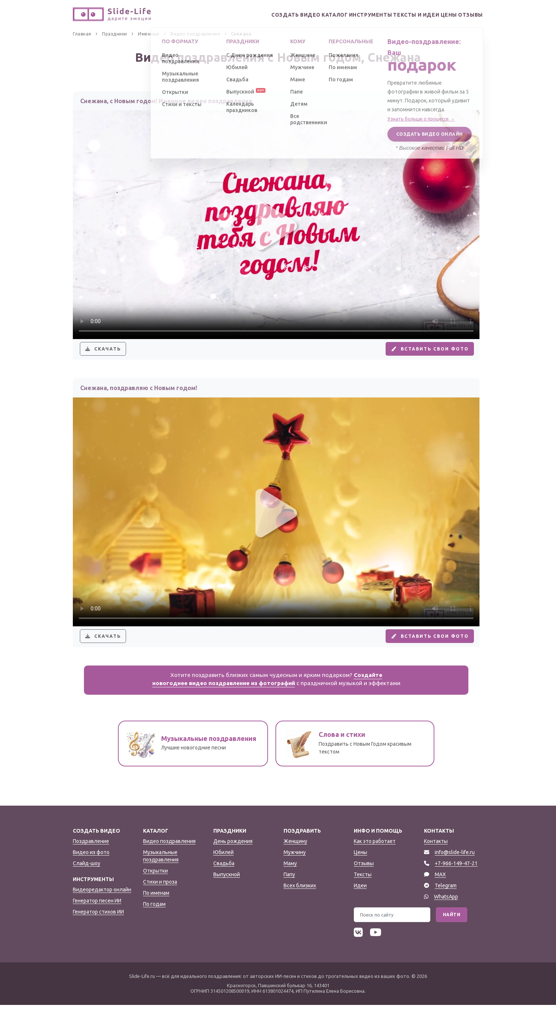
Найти (452, 935)
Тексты (363, 895)
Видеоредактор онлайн (102, 911)
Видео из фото (91, 873)
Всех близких (300, 907)
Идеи (360, 907)
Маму (290, 884)
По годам (154, 925)
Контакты (436, 862)
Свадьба (223, 884)
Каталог (304, 15)
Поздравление (91, 862)
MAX (440, 895)
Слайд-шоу (86, 884)
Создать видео (260, 15)
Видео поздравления (169, 862)
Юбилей (223, 873)
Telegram (446, 907)
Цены (437, 15)
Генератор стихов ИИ (98, 933)
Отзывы (467, 15)
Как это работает (375, 862)
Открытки (155, 892)
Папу (289, 895)
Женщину (295, 862)
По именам (156, 914)
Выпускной (226, 895)
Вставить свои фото (422, 354)
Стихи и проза (160, 903)
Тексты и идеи (398, 15)
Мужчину (295, 873)
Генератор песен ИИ (97, 922)
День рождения (232, 862)
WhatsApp (446, 918)
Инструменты (347, 15)
